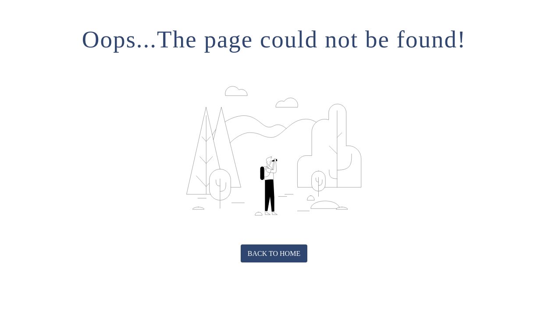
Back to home (274, 253)
